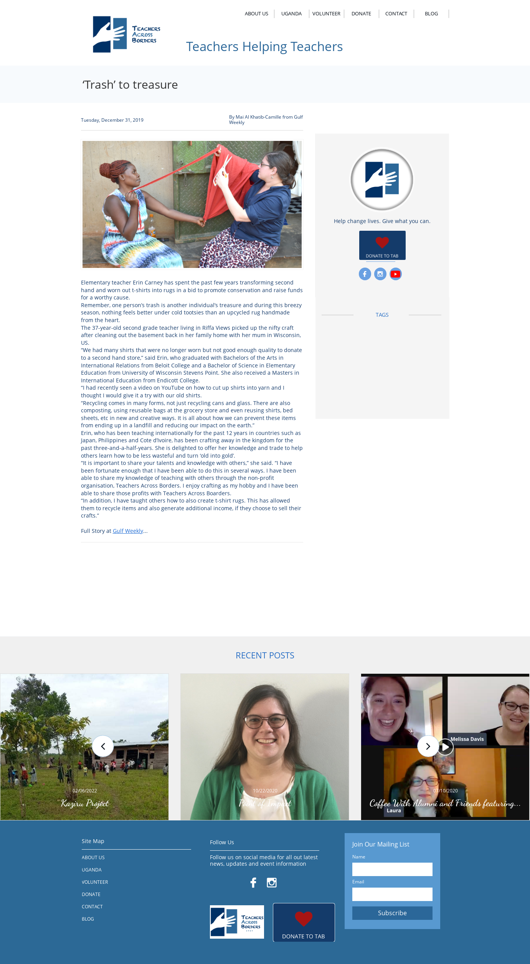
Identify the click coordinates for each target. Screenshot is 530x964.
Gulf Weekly (128, 530)
